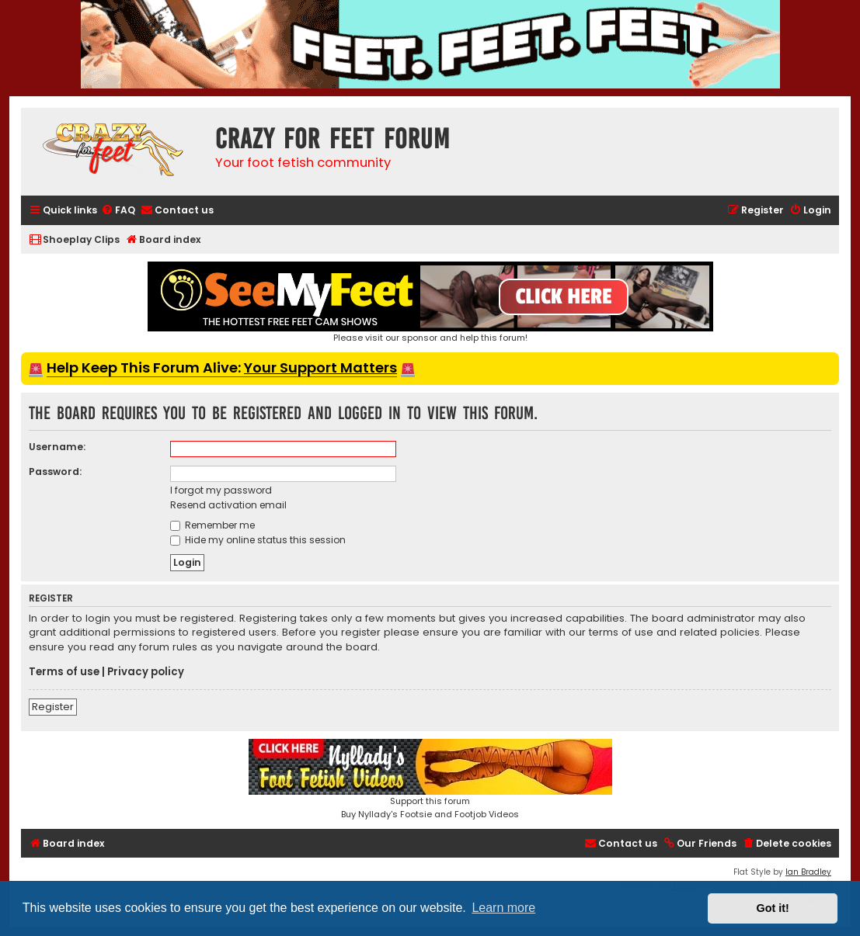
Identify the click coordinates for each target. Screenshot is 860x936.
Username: (57, 446)
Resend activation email (228, 505)
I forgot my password (221, 490)
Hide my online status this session (258, 539)
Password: (55, 471)
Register (53, 706)
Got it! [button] (773, 908)
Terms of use (64, 672)
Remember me (212, 525)
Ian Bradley (808, 872)
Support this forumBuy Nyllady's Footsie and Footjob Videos (430, 779)
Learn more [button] (503, 907)
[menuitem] (118, 210)
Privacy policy (145, 672)
